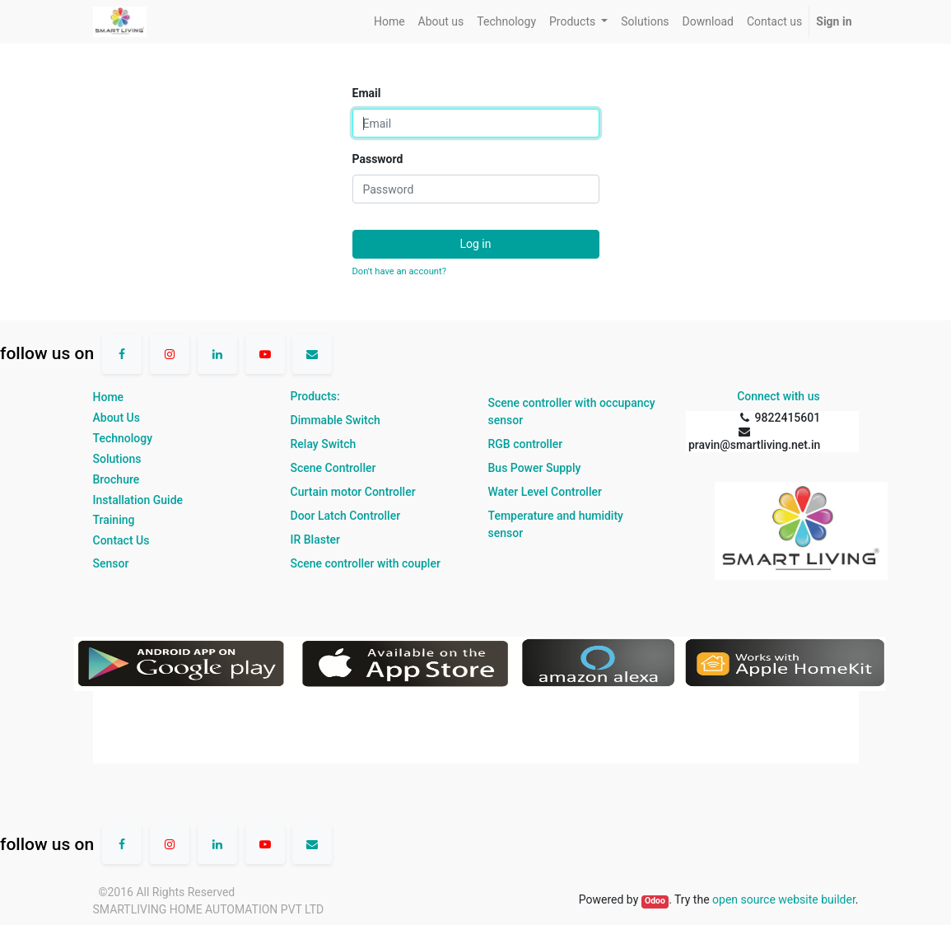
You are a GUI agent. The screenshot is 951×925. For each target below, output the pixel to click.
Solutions (117, 458)
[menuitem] (389, 22)
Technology (123, 438)
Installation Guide (138, 500)
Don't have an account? (399, 271)
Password (377, 159)
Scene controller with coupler (366, 563)
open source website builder (783, 899)
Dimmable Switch (335, 420)
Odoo (655, 900)
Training (114, 519)
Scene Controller (333, 467)
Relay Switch (324, 444)
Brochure (116, 479)
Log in (476, 243)
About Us (116, 417)
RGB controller (525, 444)
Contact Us (121, 540)
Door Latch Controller (346, 515)
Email (366, 93)
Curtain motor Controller (353, 491)
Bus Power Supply (534, 467)
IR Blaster (316, 539)
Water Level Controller (545, 491)
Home (108, 397)
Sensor (111, 563)
